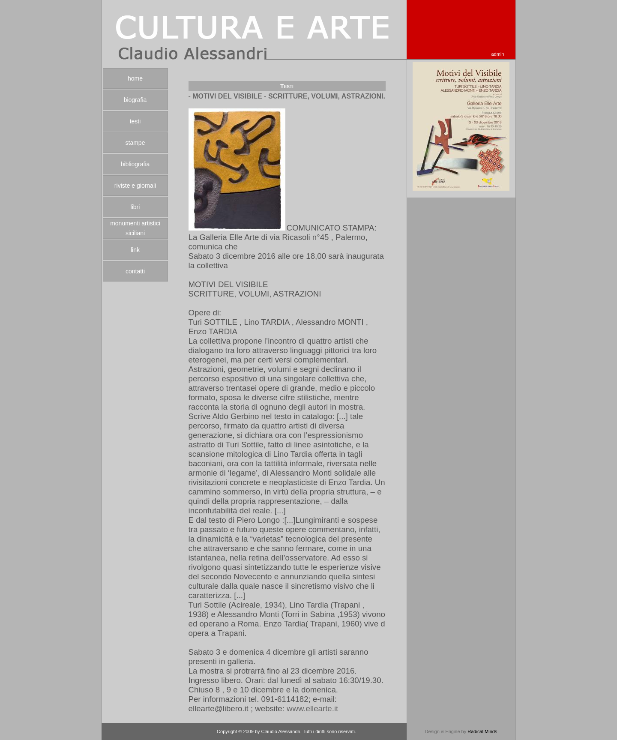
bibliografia (135, 164)
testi (135, 121)
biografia (135, 99)
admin (497, 54)
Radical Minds (482, 731)
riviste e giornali (135, 185)
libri (135, 207)
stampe (135, 142)
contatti (135, 271)
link (135, 249)
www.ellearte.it (312, 708)
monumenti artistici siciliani (135, 228)
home (135, 78)
